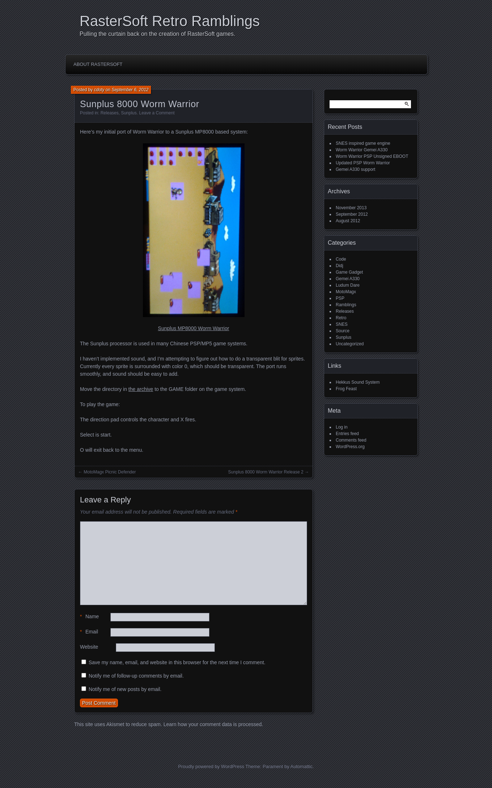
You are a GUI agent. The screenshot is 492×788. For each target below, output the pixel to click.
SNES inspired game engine (363, 143)
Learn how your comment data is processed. (213, 724)
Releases (110, 112)
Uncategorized (350, 343)
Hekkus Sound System (357, 382)
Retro (341, 317)
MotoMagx (346, 291)
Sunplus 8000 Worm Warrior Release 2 (266, 472)
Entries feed (347, 433)
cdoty (99, 89)
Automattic (301, 766)
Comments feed (351, 440)
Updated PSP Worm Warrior (363, 162)
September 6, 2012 (129, 89)
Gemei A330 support (355, 169)
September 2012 (352, 214)
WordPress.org (350, 446)
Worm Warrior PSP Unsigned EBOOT (372, 156)
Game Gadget (349, 272)
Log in (342, 427)
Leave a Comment (156, 112)
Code (341, 259)
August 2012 (348, 220)
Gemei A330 (348, 278)
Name (89, 616)
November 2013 (351, 207)
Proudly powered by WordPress (211, 766)
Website (89, 647)
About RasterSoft (98, 64)
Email (89, 632)
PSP (340, 298)
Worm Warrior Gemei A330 (361, 149)
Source (342, 330)
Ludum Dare (348, 285)
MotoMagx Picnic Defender (110, 472)
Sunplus (128, 112)
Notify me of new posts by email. (125, 689)
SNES (342, 324)
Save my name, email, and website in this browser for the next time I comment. (177, 662)
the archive (140, 389)
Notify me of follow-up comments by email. (136, 676)
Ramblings (346, 304)
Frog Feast (346, 388)
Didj (339, 265)
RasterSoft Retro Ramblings (170, 21)
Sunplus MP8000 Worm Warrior (193, 328)
